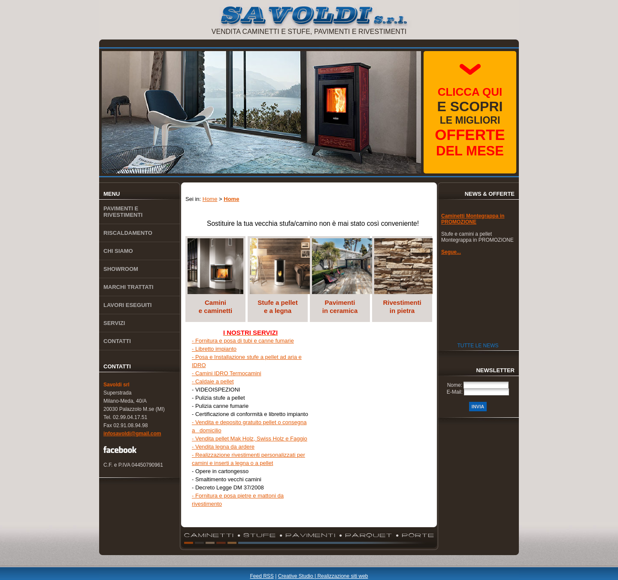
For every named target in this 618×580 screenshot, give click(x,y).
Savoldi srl (116, 385)
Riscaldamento (127, 233)
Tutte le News (477, 346)
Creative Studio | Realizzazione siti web (323, 576)
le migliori (470, 121)
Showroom (120, 269)
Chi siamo (118, 251)
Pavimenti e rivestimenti (122, 211)
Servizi (114, 323)
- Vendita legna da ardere (223, 446)
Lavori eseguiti (127, 305)
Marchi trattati (128, 287)
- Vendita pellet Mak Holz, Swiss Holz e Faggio (249, 438)
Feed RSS (261, 576)
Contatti (117, 341)
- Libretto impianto (214, 349)
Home (210, 199)
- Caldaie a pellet (213, 381)
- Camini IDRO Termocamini (226, 373)
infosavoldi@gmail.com (132, 434)
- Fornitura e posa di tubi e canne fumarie (243, 340)
